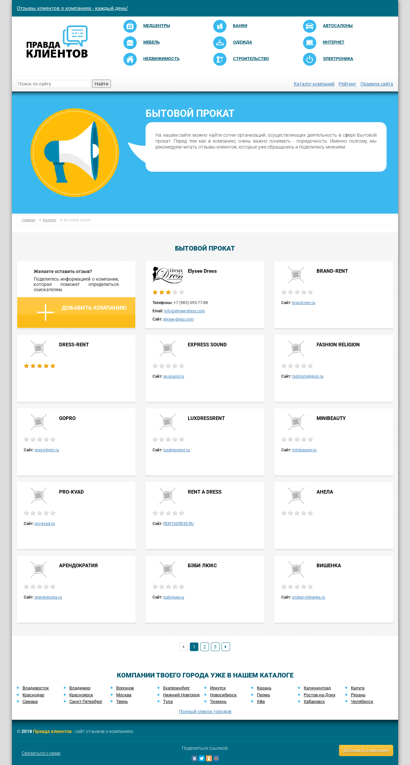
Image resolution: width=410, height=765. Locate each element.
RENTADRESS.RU (178, 523)
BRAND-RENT (332, 271)
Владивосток (35, 687)
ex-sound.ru (173, 376)
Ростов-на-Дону (319, 694)
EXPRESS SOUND (207, 345)
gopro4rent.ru (47, 450)
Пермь (263, 694)
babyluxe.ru (173, 597)
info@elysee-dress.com (184, 311)
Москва (123, 694)
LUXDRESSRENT (206, 418)
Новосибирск (223, 694)
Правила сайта (376, 84)
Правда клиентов (52, 731)
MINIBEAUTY (331, 418)
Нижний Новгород (181, 694)
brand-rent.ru (303, 302)
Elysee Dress (202, 271)
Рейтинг (347, 84)
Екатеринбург (176, 687)
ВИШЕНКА (329, 566)
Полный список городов (205, 711)
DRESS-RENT (74, 345)
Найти (101, 84)
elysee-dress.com (178, 319)
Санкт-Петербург (85, 701)
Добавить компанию (82, 312)
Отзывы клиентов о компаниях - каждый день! (72, 8)
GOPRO (67, 418)
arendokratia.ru (48, 597)
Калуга (357, 687)
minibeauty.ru (304, 450)
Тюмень (218, 701)
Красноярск (81, 694)
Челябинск (362, 701)
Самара (30, 701)
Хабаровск (314, 701)
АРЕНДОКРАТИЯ (78, 566)
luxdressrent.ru (176, 450)
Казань (264, 687)
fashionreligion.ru (308, 376)
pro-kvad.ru (45, 523)
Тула (168, 701)
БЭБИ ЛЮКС (202, 566)
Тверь (122, 701)
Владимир (79, 687)
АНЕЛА (325, 492)
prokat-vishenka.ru (308, 597)
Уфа (261, 701)
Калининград (317, 687)
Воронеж (125, 687)
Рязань (358, 694)
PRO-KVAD (71, 492)
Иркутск (218, 687)
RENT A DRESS (205, 492)
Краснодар (33, 694)
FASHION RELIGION (338, 345)
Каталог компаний (314, 84)
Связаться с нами (41, 753)
